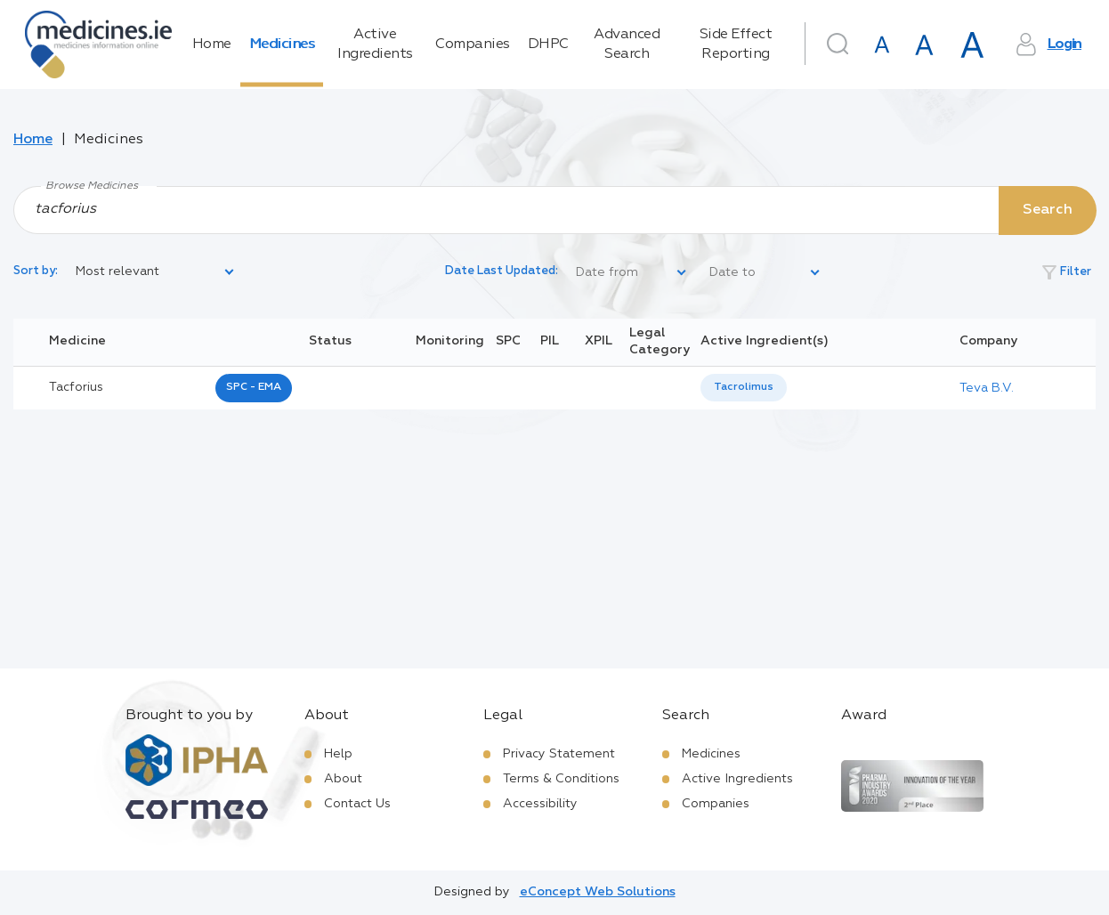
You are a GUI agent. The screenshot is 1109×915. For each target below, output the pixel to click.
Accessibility (540, 804)
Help (338, 754)
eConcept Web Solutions (598, 892)
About (343, 779)
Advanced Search (627, 44)
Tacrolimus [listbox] (743, 387)
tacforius (76, 387)
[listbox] (156, 272)
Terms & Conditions (561, 779)
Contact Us (357, 804)
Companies (472, 44)
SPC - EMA (253, 387)
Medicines (282, 44)
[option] (743, 387)
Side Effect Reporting (736, 44)
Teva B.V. (986, 388)
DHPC (548, 44)
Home (211, 44)
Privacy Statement (559, 754)
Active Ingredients (375, 44)
